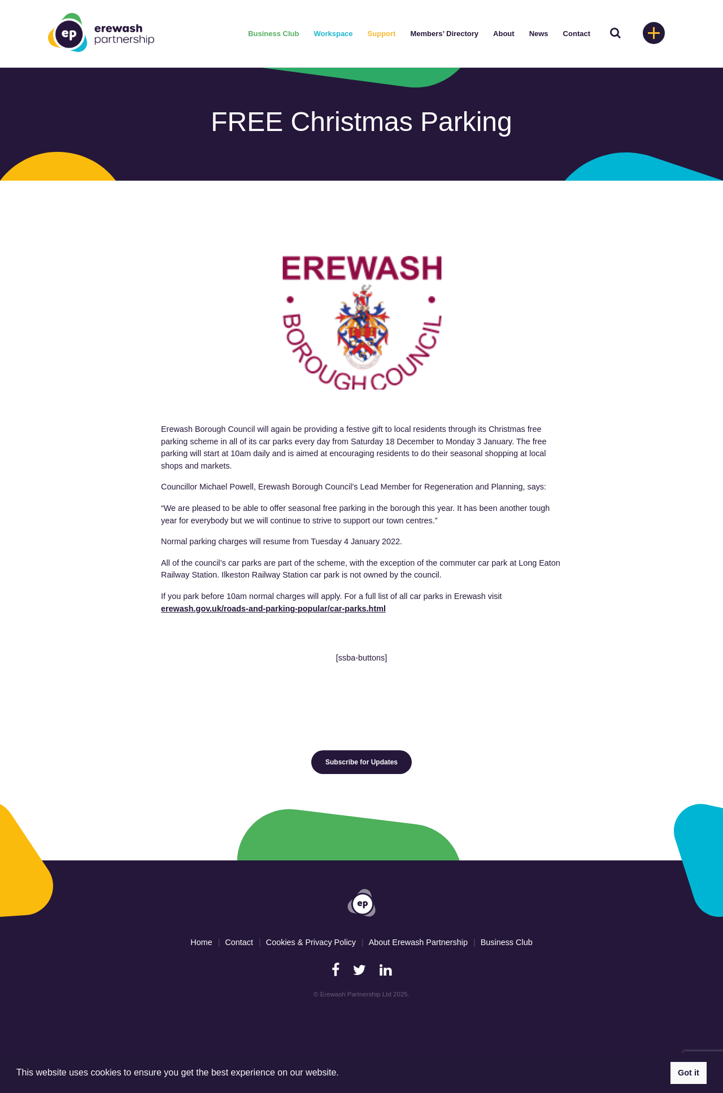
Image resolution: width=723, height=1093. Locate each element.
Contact (576, 33)
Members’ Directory (444, 33)
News (538, 33)
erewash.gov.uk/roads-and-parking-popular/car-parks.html (273, 608)
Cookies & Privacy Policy (311, 942)
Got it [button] (688, 1072)
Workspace (332, 33)
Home (201, 942)
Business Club (273, 33)
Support (382, 33)
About (504, 33)
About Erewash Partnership (418, 942)
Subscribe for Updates (361, 762)
